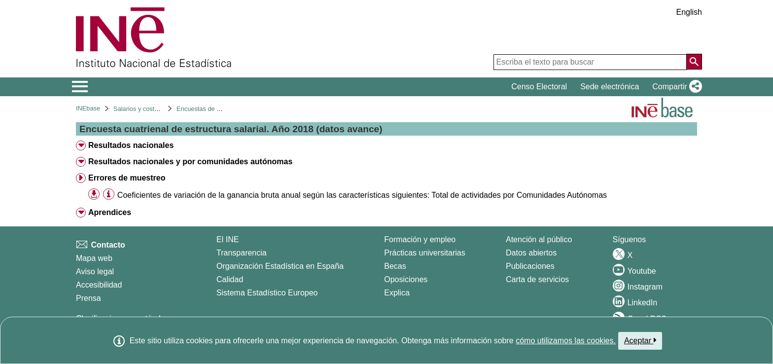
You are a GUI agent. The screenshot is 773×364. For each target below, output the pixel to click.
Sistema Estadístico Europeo (266, 293)
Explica (397, 293)
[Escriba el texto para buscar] (590, 62)
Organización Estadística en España (280, 266)
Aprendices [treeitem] (109, 212)
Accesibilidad (99, 285)
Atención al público (539, 239)
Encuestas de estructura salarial (221, 108)
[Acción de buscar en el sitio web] (694, 62)
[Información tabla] (109, 194)
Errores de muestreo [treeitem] (127, 178)
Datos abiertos (531, 253)
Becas (395, 266)
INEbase (88, 108)
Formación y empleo (420, 239)
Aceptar (640, 340)
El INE (227, 239)
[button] (675, 87)
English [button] (689, 12)
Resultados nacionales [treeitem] (131, 145)
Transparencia (241, 253)
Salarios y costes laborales (150, 108)
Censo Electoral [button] (539, 86)
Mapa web (94, 258)
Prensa (88, 298)
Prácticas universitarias (424, 253)
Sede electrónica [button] (609, 86)
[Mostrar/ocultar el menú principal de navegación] (80, 87)
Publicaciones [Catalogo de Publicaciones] (530, 266)
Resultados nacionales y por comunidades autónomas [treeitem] (190, 161)
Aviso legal (95, 271)
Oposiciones (405, 279)
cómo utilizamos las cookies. (566, 340)
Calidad (229, 279)
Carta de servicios (537, 279)
